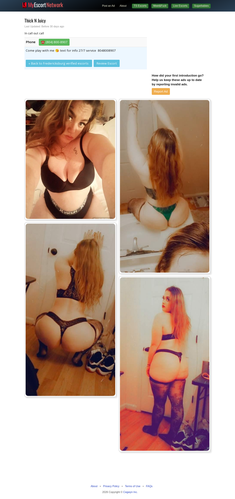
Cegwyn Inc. (130, 492)
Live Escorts (180, 5)
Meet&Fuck (159, 5)
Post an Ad (108, 5)
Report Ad (161, 91)
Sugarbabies (201, 5)
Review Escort (106, 63)
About (123, 5)
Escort (45, 4)
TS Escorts (140, 5)
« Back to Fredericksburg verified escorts (59, 63)
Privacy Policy (111, 486)
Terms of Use (132, 486)
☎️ (54, 42)
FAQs (149, 486)
